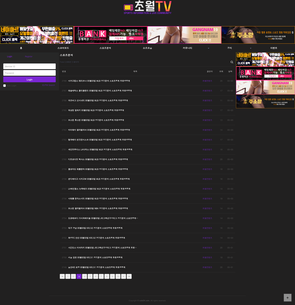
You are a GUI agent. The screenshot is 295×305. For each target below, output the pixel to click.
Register (28, 56)
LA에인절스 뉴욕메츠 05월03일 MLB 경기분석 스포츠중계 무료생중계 (99, 188)
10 (118, 276)
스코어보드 (63, 48)
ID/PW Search (48, 85)
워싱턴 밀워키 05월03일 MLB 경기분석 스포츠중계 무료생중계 (96, 110)
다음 (123, 276)
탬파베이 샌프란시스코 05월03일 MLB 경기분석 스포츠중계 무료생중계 (100, 139)
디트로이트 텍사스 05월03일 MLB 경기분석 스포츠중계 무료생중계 (98, 159)
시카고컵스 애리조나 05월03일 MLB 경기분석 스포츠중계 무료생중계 (99, 80)
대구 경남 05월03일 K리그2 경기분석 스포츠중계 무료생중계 (95, 228)
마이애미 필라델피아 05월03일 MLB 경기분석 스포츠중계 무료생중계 (99, 129)
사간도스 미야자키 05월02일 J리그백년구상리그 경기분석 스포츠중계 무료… (102, 247)
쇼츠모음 (147, 48)
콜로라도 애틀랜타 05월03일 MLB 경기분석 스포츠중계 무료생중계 (98, 169)
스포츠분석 (105, 48)
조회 (221, 71)
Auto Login (9, 85)
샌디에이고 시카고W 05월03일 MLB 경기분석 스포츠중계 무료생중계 (99, 178)
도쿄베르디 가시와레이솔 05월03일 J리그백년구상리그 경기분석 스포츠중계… (103, 218)
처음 (62, 276)
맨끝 (129, 276)
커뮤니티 (187, 48)
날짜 (230, 71)
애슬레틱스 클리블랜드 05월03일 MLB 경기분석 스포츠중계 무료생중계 (100, 90)
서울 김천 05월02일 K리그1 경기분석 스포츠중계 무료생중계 (95, 257)
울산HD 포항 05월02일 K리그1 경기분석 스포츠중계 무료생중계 (96, 267)
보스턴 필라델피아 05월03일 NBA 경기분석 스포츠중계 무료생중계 (98, 208)
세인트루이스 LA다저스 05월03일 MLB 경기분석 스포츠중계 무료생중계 (100, 149)
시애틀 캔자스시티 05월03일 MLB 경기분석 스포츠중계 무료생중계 (98, 198)
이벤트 (273, 48)
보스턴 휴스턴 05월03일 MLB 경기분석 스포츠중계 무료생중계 (96, 120)
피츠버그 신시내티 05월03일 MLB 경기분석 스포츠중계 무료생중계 (98, 100)
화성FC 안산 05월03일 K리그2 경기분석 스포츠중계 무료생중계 (96, 237)
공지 (229, 48)
